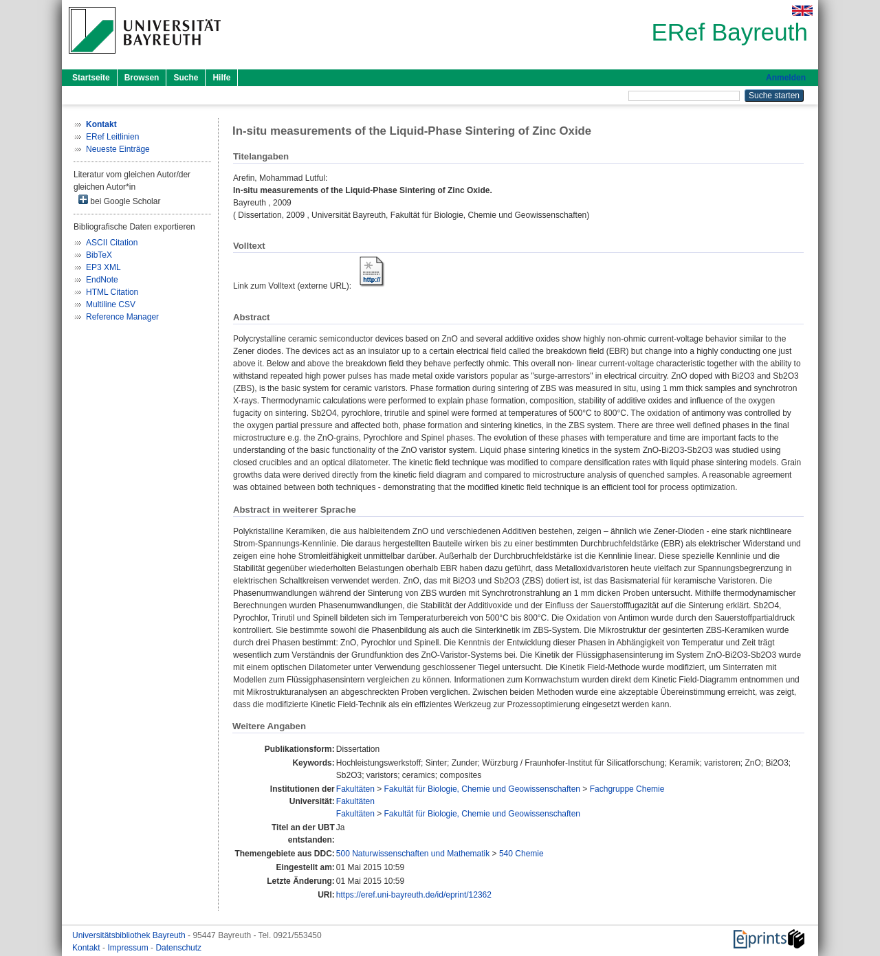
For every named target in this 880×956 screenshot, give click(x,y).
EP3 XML (103, 267)
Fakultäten (355, 789)
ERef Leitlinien (112, 137)
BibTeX (99, 255)
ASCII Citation (112, 242)
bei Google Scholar (119, 200)
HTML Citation (112, 292)
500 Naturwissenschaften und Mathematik (413, 853)
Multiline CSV (110, 304)
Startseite (91, 77)
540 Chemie (521, 853)
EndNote (102, 280)
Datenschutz (178, 948)
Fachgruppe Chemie (627, 789)
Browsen (142, 77)
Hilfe (221, 77)
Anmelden (786, 77)
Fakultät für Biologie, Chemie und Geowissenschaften (482, 789)
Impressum (129, 948)
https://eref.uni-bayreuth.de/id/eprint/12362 (414, 895)
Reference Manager (122, 317)
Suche (185, 77)
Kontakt (87, 948)
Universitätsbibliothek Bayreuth (130, 935)
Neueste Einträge (118, 149)
